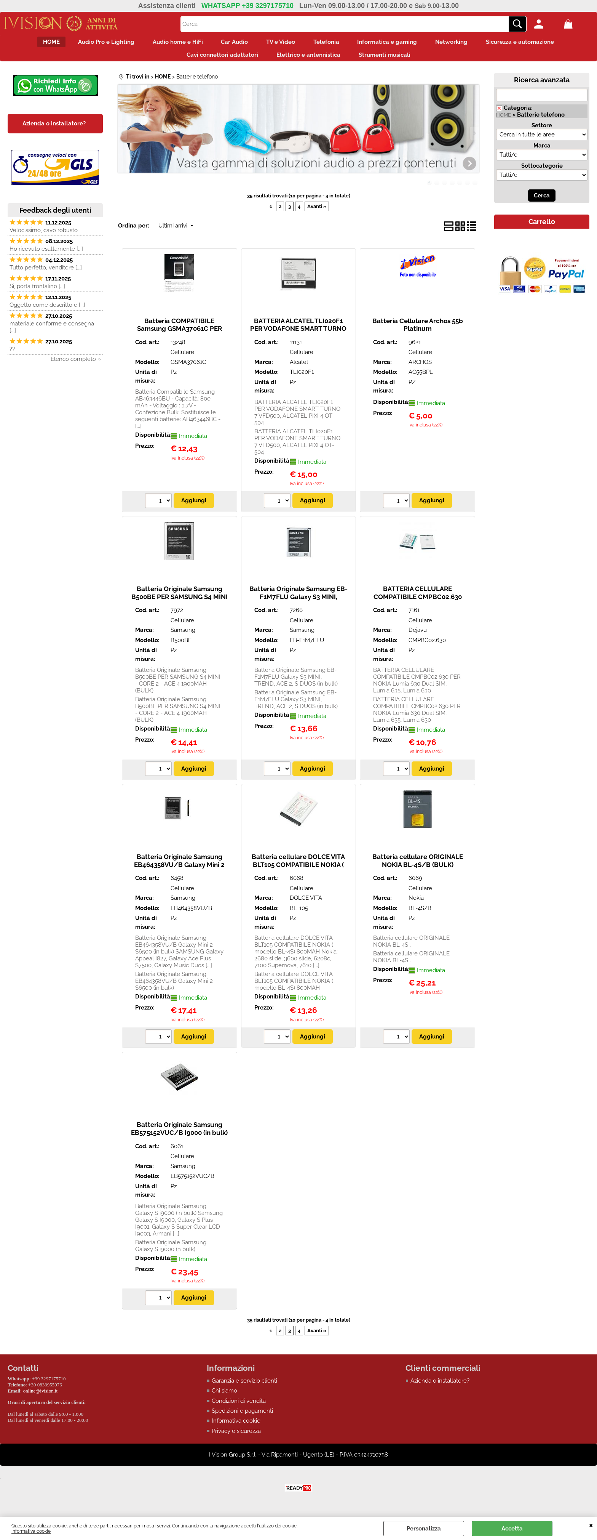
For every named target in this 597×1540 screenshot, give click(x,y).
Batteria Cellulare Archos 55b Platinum (417, 331)
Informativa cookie (31, 1531)
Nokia (416, 904)
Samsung (183, 636)
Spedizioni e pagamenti (242, 1417)
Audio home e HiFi (168, 43)
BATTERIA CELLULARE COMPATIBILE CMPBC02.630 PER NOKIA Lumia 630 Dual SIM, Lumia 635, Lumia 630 (417, 606)
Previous (123, 139)
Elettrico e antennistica (308, 59)
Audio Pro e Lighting (92, 43)
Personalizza (424, 1528)
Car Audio (229, 43)
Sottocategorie (542, 171)
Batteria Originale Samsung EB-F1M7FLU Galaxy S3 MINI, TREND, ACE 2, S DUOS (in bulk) (298, 602)
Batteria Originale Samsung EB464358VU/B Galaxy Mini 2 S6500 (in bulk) (179, 870)
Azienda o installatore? (439, 1386)
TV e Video (280, 43)
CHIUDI (591, 1525)
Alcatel (299, 368)
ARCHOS (420, 368)
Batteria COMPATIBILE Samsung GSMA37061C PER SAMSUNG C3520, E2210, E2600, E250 (179, 338)
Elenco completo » (76, 365)
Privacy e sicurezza (236, 1437)
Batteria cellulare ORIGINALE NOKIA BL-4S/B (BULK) (417, 867)
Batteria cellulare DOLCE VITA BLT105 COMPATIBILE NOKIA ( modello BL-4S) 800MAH (298, 870)
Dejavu (418, 636)
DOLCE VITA (306, 904)
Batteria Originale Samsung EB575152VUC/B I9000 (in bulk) (179, 1135)
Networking (465, 43)
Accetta (512, 1528)
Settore (542, 131)
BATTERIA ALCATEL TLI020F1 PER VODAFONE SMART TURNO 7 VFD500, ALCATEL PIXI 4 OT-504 (298, 338)
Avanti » (316, 212)
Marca (542, 151)
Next (474, 139)
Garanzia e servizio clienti (244, 1386)
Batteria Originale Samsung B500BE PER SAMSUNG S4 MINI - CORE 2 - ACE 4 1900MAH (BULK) (179, 606)
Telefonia (331, 43)
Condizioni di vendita (239, 1407)
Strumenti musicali (389, 59)
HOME (32, 43)
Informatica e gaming (396, 43)
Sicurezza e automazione (538, 43)
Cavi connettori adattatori (218, 59)
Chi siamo (224, 1397)
